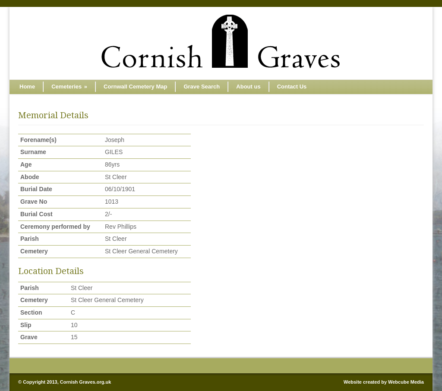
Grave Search (201, 86)
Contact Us (292, 86)
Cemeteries (69, 86)
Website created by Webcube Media (384, 382)
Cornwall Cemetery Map (135, 86)
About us (248, 86)
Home (27, 86)
